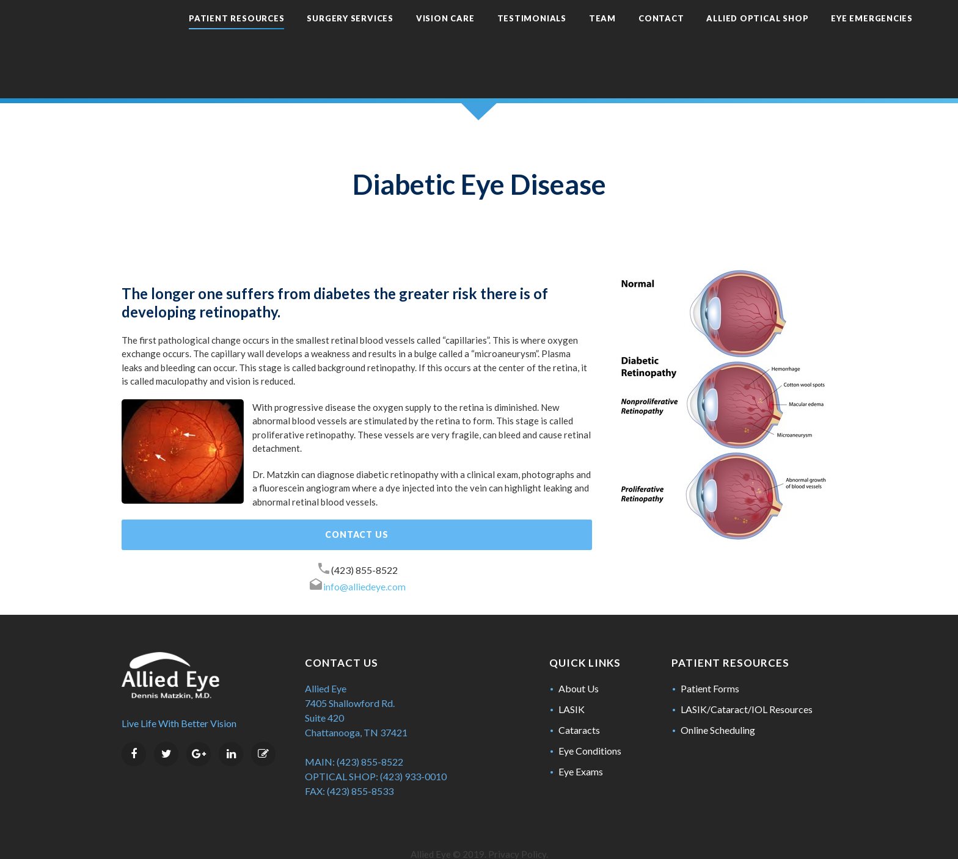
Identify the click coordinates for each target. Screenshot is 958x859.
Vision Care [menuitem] (407, 37)
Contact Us (356, 512)
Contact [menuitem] (622, 37)
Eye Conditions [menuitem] (589, 728)
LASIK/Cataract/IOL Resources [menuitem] (747, 686)
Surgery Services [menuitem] (311, 37)
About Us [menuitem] (578, 666)
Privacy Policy (517, 831)
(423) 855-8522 (364, 547)
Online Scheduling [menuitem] (718, 707)
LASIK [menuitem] (571, 686)
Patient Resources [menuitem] (198, 37)
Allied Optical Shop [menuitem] (719, 37)
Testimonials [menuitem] (493, 37)
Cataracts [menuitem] (579, 707)
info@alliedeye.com (364, 564)
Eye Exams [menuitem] (580, 749)
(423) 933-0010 (413, 753)
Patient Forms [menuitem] (710, 666)
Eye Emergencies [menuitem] (833, 37)
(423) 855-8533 (360, 768)
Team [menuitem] (563, 37)
